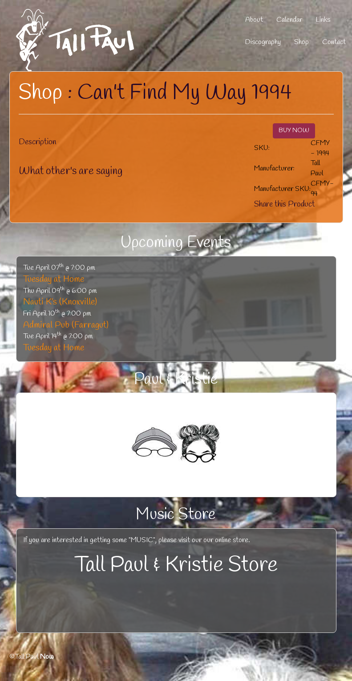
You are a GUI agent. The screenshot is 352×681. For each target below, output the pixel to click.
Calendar (289, 19)
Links (323, 19)
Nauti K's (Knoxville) (60, 302)
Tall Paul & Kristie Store (176, 565)
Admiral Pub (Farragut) (66, 325)
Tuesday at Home (53, 279)
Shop (301, 42)
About (254, 19)
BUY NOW (294, 130)
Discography (263, 42)
